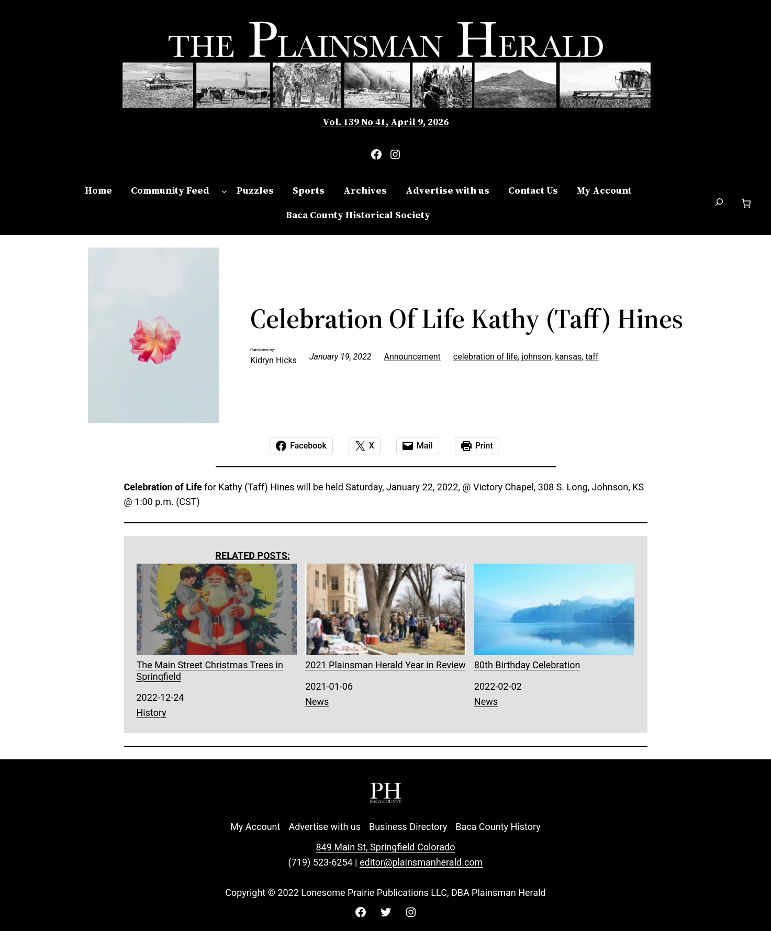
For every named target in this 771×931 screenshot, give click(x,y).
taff (591, 357)
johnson (536, 357)
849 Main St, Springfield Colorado (385, 847)
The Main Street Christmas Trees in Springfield (217, 623)
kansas (568, 357)
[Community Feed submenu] (224, 191)
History (151, 712)
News (317, 701)
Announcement (412, 357)
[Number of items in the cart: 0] (746, 203)
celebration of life (485, 357)
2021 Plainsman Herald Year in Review (385, 617)
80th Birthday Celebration (554, 617)
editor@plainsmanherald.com (421, 862)
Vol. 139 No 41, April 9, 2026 (385, 121)
